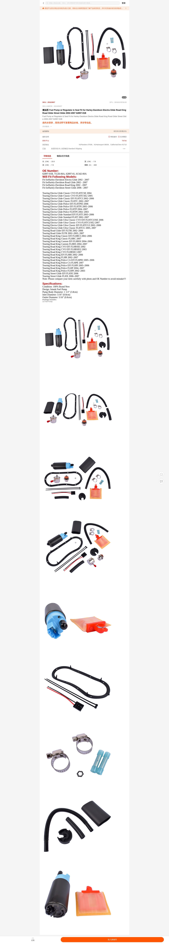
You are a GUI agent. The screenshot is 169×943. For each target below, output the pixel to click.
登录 (124, 3)
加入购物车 (112, 940)
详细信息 (47, 156)
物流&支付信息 (63, 156)
